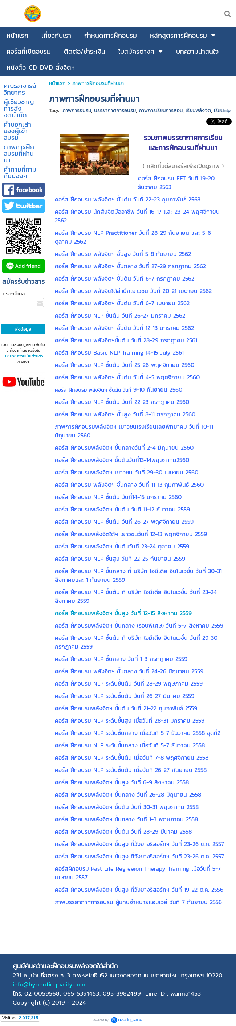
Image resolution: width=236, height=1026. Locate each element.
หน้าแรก (57, 83)
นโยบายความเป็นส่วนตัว (23, 356)
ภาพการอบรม (76, 110)
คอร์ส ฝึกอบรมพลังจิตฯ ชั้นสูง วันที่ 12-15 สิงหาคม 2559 (123, 613)
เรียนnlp (222, 110)
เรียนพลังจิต (198, 110)
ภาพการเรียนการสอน (161, 110)
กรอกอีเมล (14, 294)
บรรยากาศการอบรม (115, 110)
